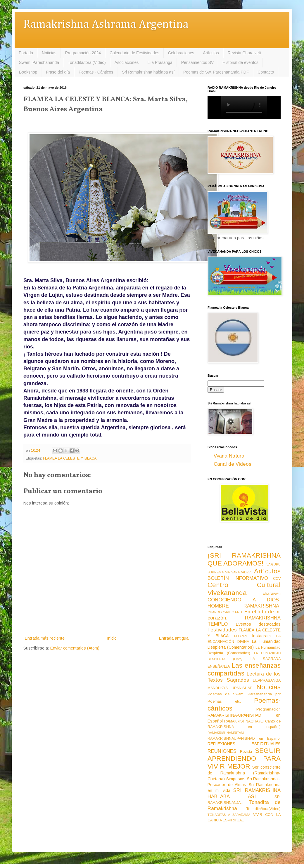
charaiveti (272, 593)
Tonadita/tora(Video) (263, 809)
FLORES (240, 636)
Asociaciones (127, 62)
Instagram (261, 635)
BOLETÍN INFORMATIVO (238, 578)
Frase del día (58, 72)
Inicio (112, 638)
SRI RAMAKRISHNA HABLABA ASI (244, 793)
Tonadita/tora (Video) (87, 62)
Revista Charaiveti (244, 52)
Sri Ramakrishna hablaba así (148, 72)
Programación (268, 709)
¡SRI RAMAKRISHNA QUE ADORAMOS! (244, 559)
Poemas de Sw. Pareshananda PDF (216, 72)
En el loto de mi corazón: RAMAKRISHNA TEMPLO (244, 617)
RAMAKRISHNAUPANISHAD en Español (244, 738)
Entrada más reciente (45, 638)
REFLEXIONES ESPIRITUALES (244, 743)
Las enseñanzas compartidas (244, 669)
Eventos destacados (258, 624)
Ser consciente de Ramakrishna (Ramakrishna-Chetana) (244, 773)
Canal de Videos (232, 464)
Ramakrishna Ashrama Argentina (105, 24)
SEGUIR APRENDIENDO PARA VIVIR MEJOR (244, 758)
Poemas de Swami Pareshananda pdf (244, 694)
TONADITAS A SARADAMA (229, 814)
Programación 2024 (83, 52)
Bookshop (28, 72)
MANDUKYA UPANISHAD (230, 688)
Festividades (222, 630)
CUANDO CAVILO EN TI (225, 612)
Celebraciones (181, 52)
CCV (277, 579)
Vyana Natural (230, 456)
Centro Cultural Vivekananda (244, 588)
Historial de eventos (240, 62)
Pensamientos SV (197, 62)
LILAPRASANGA (267, 680)
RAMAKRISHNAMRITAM (226, 732)
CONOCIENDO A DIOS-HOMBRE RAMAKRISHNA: (244, 603)
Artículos (211, 52)
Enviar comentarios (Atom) (74, 648)
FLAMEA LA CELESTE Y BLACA (69, 458)
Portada (26, 52)
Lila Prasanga (159, 62)
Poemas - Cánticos (96, 72)
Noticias (49, 52)
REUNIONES (222, 751)
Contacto (266, 72)
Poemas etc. (224, 701)
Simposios (236, 778)
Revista (246, 752)
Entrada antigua (174, 638)
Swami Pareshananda (39, 62)
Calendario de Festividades (134, 52)
